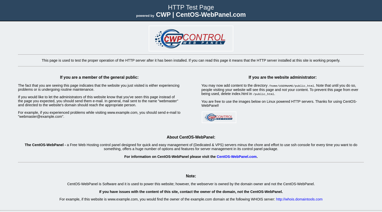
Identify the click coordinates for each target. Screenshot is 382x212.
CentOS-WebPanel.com (237, 156)
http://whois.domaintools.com (299, 199)
